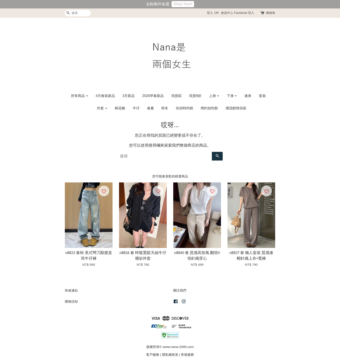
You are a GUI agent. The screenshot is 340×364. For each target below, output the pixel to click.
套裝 (262, 96)
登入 (210, 13)
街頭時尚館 (184, 108)
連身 (247, 96)
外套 (102, 108)
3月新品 (128, 96)
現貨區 (176, 96)
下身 (232, 96)
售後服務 (187, 354)
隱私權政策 (170, 354)
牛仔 (136, 108)
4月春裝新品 (105, 96)
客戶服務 (152, 354)
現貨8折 (195, 96)
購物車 (270, 13)
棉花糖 (120, 108)
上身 (214, 96)
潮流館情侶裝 (236, 108)
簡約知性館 (209, 108)
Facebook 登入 (244, 13)
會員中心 (227, 13)
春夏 (150, 108)
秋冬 (164, 108)
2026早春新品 (153, 96)
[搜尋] (78, 13)
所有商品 (79, 96)
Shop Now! (182, 4)
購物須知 (71, 301)
